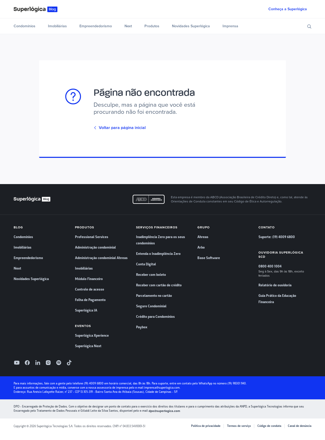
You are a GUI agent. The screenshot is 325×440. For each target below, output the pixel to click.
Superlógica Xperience (92, 335)
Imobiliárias (57, 26)
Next (128, 26)
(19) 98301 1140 (237, 383)
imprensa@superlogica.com (162, 388)
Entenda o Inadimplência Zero (158, 253)
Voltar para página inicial (120, 128)
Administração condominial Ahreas (101, 258)
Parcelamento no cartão (154, 295)
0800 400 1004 (269, 266)
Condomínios (24, 26)
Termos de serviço (239, 426)
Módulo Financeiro (89, 279)
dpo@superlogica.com (164, 411)
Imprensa (230, 26)
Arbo (201, 247)
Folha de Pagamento (90, 300)
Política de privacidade (205, 426)
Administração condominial (95, 247)
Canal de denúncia (299, 426)
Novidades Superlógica (191, 26)
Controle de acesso (89, 289)
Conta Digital (146, 264)
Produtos (151, 26)
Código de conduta (269, 426)
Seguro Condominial (151, 306)
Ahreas (202, 237)
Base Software (208, 258)
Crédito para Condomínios (155, 316)
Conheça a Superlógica (287, 9)
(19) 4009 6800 (94, 383)
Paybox (141, 327)
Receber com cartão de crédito (159, 285)
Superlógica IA (86, 310)
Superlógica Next (88, 346)
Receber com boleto (151, 274)
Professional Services (91, 237)
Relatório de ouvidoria (274, 285)
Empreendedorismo (95, 26)
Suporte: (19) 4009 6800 (276, 237)
